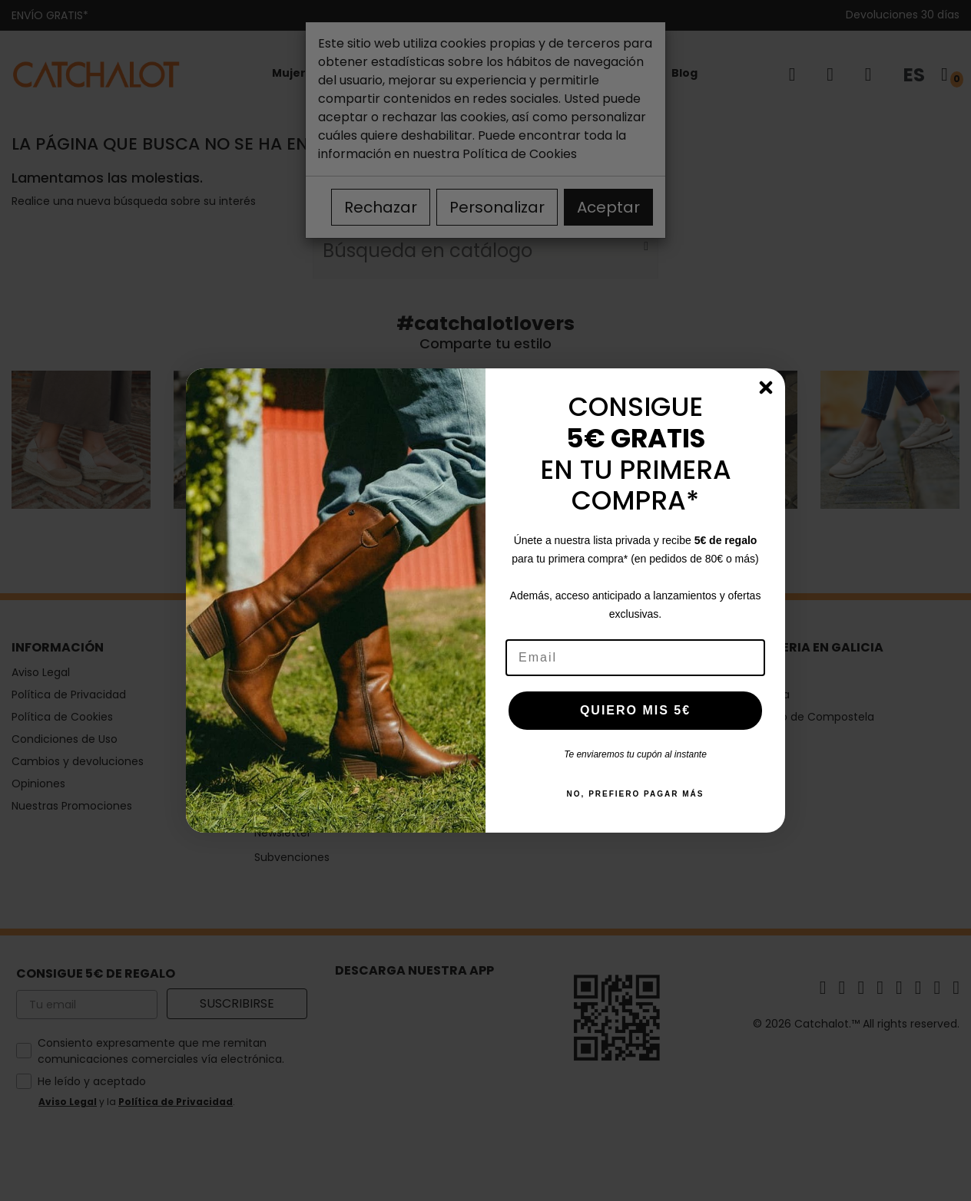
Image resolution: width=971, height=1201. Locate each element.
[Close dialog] (765, 387)
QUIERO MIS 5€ (635, 710)
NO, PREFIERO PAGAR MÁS (635, 794)
